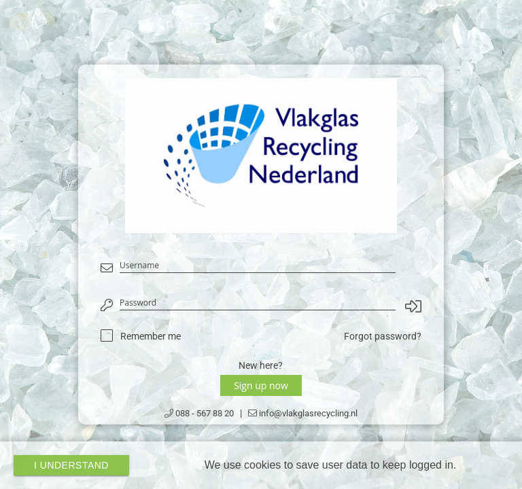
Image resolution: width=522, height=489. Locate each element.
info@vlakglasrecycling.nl (303, 413)
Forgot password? (382, 336)
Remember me (150, 336)
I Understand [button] (71, 465)
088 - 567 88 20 (199, 413)
